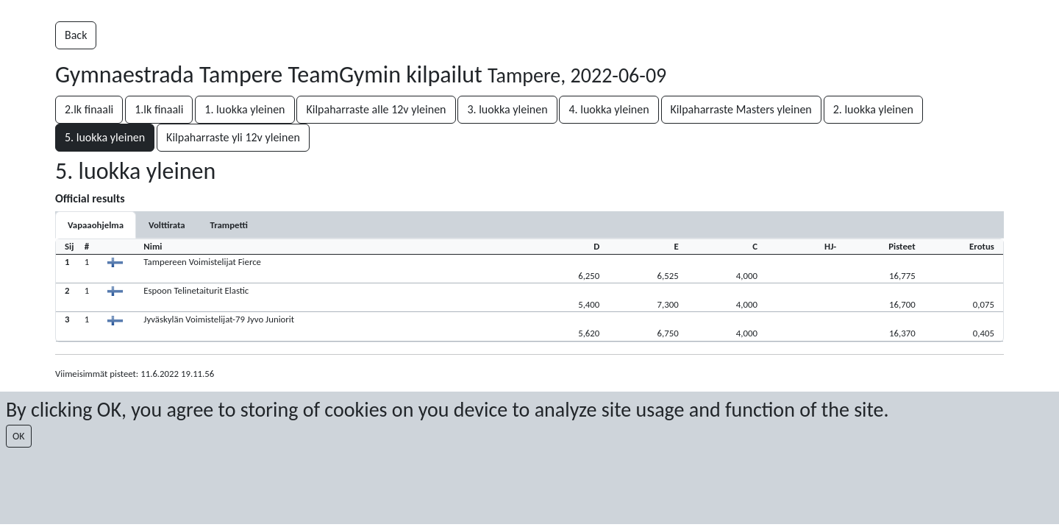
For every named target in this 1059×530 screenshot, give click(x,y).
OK (19, 436)
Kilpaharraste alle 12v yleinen (376, 109)
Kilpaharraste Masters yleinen (741, 109)
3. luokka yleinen (507, 109)
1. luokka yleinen (244, 109)
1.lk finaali (159, 109)
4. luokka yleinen (608, 109)
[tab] (95, 225)
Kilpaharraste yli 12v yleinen (233, 137)
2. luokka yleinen (873, 109)
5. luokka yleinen (105, 137)
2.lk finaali (89, 109)
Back (76, 35)
